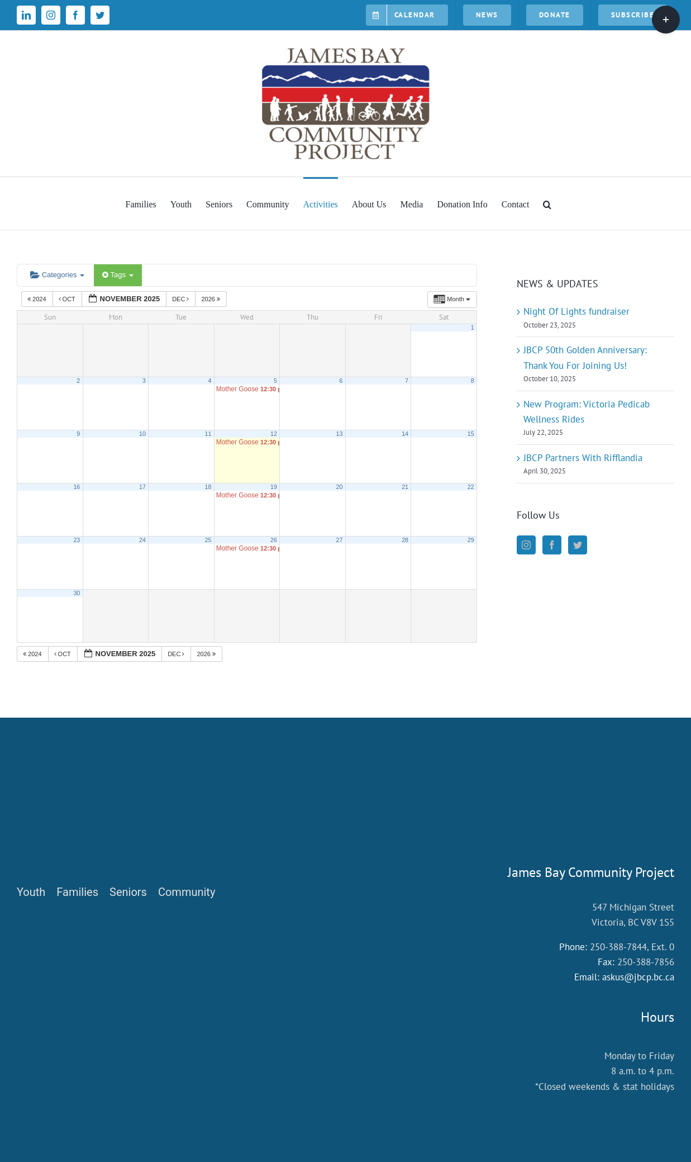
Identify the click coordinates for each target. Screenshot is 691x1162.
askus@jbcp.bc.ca (638, 977)
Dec (181, 299)
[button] (547, 203)
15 (471, 433)
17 (142, 486)
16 (76, 486)
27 (339, 540)
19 (273, 486)
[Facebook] (551, 544)
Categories (57, 275)
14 (405, 433)
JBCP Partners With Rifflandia (582, 458)
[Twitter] (577, 544)
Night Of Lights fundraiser (576, 311)
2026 (211, 299)
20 (339, 486)
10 (142, 433)
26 (273, 540)
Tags (117, 275)
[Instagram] (526, 544)
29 (471, 540)
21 (405, 486)
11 (208, 433)
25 (208, 540)
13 (339, 433)
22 (471, 486)
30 (76, 593)
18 (208, 486)
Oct (68, 299)
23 (76, 540)
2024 (37, 299)
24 (142, 540)
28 (405, 540)
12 (273, 433)
